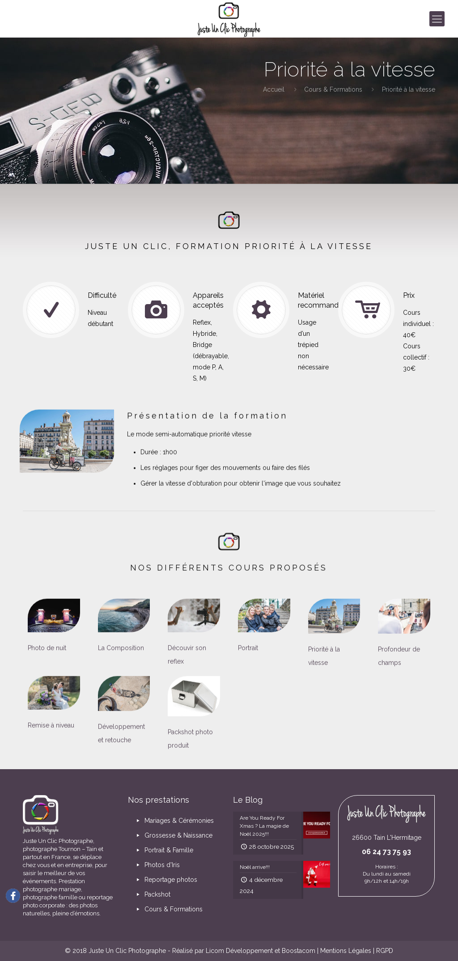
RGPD (384, 950)
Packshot (152, 894)
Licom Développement (239, 950)
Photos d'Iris (157, 864)
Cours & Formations (333, 89)
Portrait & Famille (163, 850)
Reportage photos (165, 879)
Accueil (273, 89)
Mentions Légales (345, 950)
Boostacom (298, 950)
